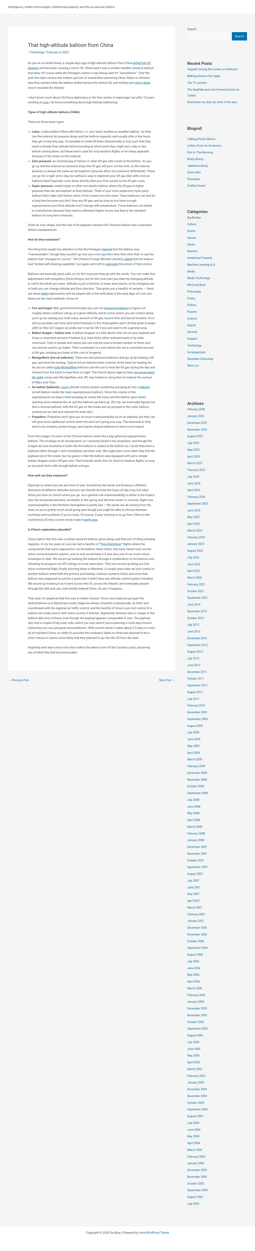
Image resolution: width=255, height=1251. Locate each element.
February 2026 (196, 410)
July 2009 (193, 733)
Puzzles (192, 312)
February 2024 (196, 497)
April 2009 (194, 753)
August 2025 (195, 437)
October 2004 (196, 1103)
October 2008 (196, 787)
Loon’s (65, 387)
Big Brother (194, 218)
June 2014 (194, 605)
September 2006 (198, 948)
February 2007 (196, 915)
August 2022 (195, 551)
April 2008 (194, 821)
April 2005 (194, 1063)
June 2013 (194, 632)
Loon (45, 102)
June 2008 (194, 807)
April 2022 (194, 571)
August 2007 (195, 874)
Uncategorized (196, 353)
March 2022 (195, 578)
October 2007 (196, 861)
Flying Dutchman (111, 544)
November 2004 (197, 1097)
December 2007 (197, 847)
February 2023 (196, 538)
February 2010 (196, 706)
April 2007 (194, 901)
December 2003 (197, 1171)
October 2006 (196, 942)
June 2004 (194, 1130)
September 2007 (198, 868)
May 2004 (193, 1137)
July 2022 (193, 558)
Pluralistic (193, 180)
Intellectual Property (200, 258)
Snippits (192, 339)
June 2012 (194, 666)
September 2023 (198, 504)
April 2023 (194, 524)
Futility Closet (196, 186)
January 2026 (196, 417)
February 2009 (196, 767)
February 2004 (196, 1157)
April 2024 (194, 491)
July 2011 (193, 699)
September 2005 (198, 1029)
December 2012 (197, 639)
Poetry (191, 299)
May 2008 (193, 814)
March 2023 (195, 531)
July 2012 (193, 659)
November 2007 (197, 854)
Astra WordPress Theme (154, 1233)
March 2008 (195, 827)
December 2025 (197, 423)
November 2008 (197, 780)
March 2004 (195, 1150)
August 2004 (195, 1117)
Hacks (191, 245)
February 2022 (196, 585)
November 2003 (197, 1177)
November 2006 (197, 935)
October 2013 (196, 619)
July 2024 (193, 477)
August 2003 (195, 1198)
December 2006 (197, 928)
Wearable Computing (201, 359)
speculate (112, 264)
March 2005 (195, 1070)
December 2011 (197, 672)
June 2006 (194, 969)
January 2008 (196, 841)
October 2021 (196, 592)
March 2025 (195, 464)
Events (191, 232)
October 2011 (196, 679)
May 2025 (193, 450)
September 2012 (198, 645)
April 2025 (194, 457)
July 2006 (193, 962)
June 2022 (194, 565)
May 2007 (193, 895)
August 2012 (195, 652)
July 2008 (193, 800)
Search (191, 29)
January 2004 (196, 1164)
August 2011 (195, 693)
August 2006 (195, 955)
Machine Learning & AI (202, 265)
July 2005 (193, 1043)
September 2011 (198, 686)
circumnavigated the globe (49, 377)
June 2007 (194, 888)
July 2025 (193, 444)
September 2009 (198, 720)
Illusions (192, 252)
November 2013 (197, 612)
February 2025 (196, 471)
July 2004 (193, 1124)
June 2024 (194, 484)
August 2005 (195, 1036)
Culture (192, 225)
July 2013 (193, 625)
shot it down (143, 83)
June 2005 (194, 1049)
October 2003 (196, 1184)
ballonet (145, 387)
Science (192, 319)
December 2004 (197, 1090)
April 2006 (194, 982)
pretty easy (91, 520)
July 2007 (193, 881)
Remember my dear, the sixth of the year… (214, 102)
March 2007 (195, 908)
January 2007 (196, 921)
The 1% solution (197, 83)
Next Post (166, 680)
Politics (192, 306)
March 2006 (195, 989)
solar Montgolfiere (66, 367)
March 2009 (195, 760)
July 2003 (193, 1204)
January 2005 (196, 1083)
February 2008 (196, 834)
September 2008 (198, 794)
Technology (37, 52)
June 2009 (194, 740)
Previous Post (19, 680)
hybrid (45, 293)
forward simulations (117, 308)
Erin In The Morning (200, 153)
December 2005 (197, 1009)
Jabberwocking (197, 166)
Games (192, 238)
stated (128, 259)
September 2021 (198, 598)
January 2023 (196, 545)
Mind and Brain (197, 285)
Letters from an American (204, 146)
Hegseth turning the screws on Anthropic (214, 69)
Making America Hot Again (205, 76)
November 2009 (197, 713)
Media (191, 272)
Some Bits (194, 173)
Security (192, 332)
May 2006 (193, 975)
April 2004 (194, 1144)
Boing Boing (195, 159)
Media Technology (199, 279)
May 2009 (193, 747)
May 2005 (193, 1056)
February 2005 (196, 1076)
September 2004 (198, 1110)
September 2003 (198, 1191)
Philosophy (194, 292)
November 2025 (197, 430)
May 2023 (193, 518)
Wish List (193, 366)
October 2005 (196, 1022)
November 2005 (197, 1016)
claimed (107, 249)
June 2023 (194, 511)
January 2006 (196, 1002)
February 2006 (196, 995)
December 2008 (197, 773)
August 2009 (195, 726)
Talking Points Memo (201, 139)
